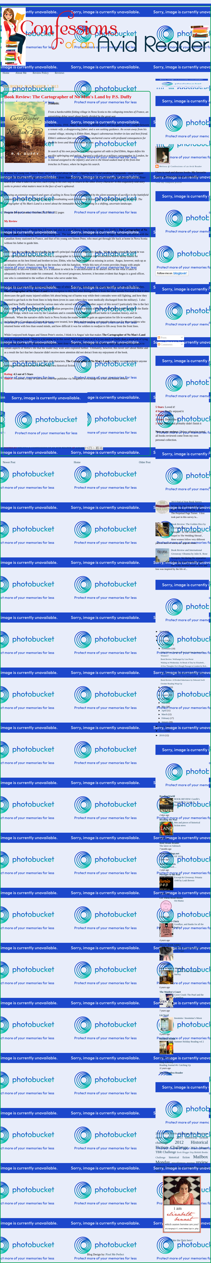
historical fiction (179, 1157)
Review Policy (41, 72)
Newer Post (9, 462)
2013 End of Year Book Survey (186, 501)
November (167, 648)
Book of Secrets (167, 864)
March (165, 714)
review (202, 1162)
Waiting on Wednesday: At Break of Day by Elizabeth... (183, 663)
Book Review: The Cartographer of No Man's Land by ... (183, 673)
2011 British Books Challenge (172, 1133)
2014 (162, 636)
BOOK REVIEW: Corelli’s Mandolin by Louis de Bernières (187, 802)
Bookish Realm (167, 1038)
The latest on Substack (169, 846)
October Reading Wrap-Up (171, 684)
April (164, 710)
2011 (162, 730)
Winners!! (165, 656)
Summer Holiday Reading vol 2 (189, 1041)
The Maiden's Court (170, 992)
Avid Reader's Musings (171, 968)
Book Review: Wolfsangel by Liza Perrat (177, 659)
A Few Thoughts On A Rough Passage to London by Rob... (184, 666)
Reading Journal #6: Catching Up (175, 1065)
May (164, 706)
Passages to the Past (169, 874)
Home (6, 72)
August (165, 695)
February (166, 718)
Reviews (59, 72)
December (166, 644)
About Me (21, 72)
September (167, 691)
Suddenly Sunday (165, 1166)
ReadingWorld (167, 796)
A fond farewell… (167, 867)
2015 (162, 631)
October (165, 687)
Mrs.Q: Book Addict (170, 945)
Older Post (145, 462)
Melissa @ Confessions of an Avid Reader (180, 166)
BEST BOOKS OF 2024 (170, 856)
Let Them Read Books (171, 898)
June (164, 703)
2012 (162, 726)
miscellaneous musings (183, 1162)
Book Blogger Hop (185, 1152)
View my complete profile (168, 182)
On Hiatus (179, 900)
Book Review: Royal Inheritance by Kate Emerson (181, 670)
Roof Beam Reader (169, 843)
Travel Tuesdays (185, 1166)
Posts (162, 337)
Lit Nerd (164, 1015)
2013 (162, 640)
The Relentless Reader (171, 1072)
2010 (162, 735)
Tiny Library (166, 1062)
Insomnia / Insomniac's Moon (188, 1018)
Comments (165, 344)
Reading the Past (168, 819)
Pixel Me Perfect (115, 1254)
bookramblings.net (169, 853)
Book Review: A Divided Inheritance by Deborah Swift (183, 680)
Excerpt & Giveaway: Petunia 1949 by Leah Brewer (188, 879)
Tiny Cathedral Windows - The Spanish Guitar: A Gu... (182, 677)
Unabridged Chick (169, 921)
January (165, 722)
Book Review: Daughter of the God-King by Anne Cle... (183, 652)
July (164, 699)
